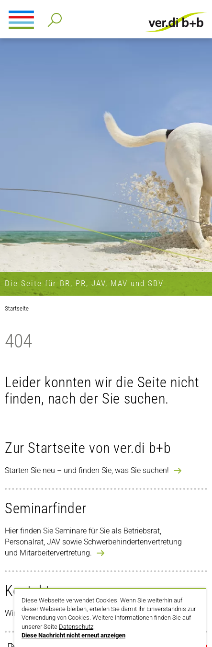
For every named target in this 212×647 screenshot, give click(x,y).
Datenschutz (76, 626)
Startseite (17, 308)
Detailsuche (53, 17)
